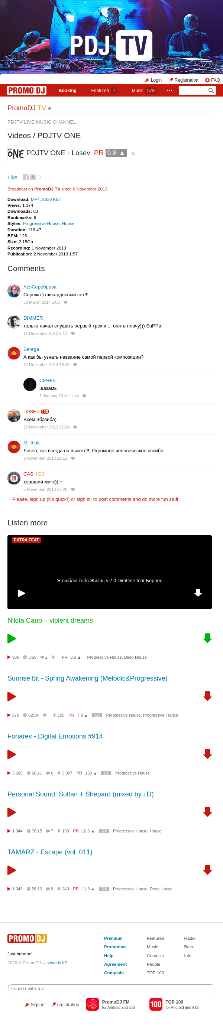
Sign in (38, 1004)
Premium (113, 938)
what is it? (57, 962)
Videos (19, 135)
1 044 (17, 831)
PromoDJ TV (47, 188)
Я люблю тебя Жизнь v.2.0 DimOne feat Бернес (109, 580)
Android (113, 1007)
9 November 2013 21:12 (45, 458)
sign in (84, 499)
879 (15, 715)
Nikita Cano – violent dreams (50, 620)
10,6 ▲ (88, 831)
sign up (37, 499)
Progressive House (41, 223)
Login (156, 80)
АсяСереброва (39, 286)
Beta (188, 946)
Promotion (115, 946)
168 (65, 831)
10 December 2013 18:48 (46, 364)
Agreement (115, 964)
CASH (33, 474)
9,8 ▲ (116, 153)
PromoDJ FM (116, 1002)
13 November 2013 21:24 (46, 427)
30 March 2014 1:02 (41, 302)
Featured (104, 90)
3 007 (67, 773)
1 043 (17, 889)
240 (65, 889)
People (153, 964)
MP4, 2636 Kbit (46, 199)
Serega (31, 349)
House (68, 223)
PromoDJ (26, 108)
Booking (68, 90)
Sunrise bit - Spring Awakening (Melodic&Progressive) (87, 678)
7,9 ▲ (82, 715)
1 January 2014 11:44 (59, 396)
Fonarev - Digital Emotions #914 (55, 736)
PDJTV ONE (59, 135)
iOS (132, 1007)
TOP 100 (155, 972)
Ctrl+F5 (47, 380)
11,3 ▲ (88, 889)
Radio (190, 938)
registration (68, 1004)
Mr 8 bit (31, 442)
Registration (186, 80)
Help (108, 955)
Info (188, 955)
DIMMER (33, 318)
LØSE (31, 411)
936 (15, 657)
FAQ (215, 80)
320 (97, 715)
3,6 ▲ (75, 657)
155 (61, 715)
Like (12, 177)
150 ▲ (91, 773)
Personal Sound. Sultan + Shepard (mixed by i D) (80, 794)
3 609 (17, 773)
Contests (155, 955)
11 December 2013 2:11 (45, 333)
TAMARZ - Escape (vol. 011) (50, 852)
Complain (114, 972)
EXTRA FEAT (26, 540)
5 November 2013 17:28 (45, 489)
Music (144, 90)
